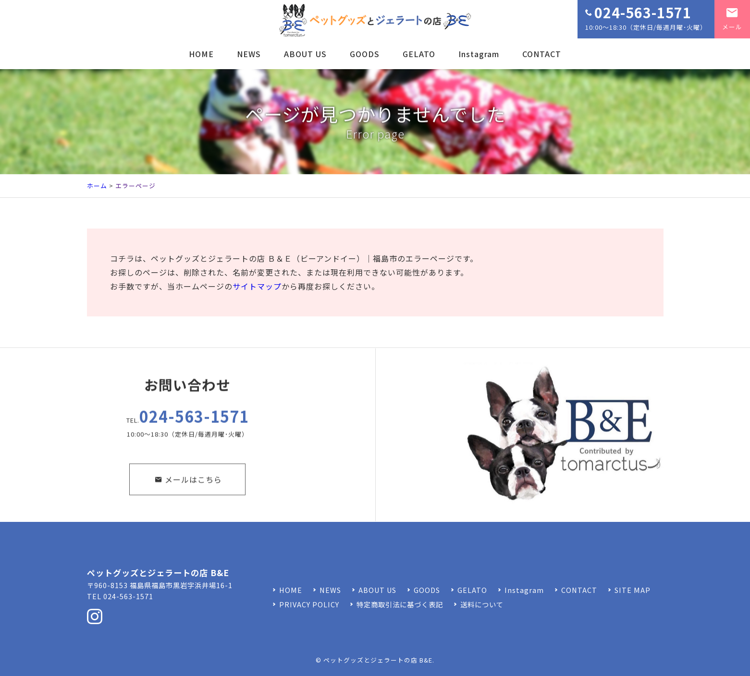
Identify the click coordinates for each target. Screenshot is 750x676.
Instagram (478, 54)
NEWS (249, 54)
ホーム (97, 185)
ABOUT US (305, 54)
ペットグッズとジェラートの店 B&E (377, 659)
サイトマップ (257, 286)
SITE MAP (633, 590)
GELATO (419, 54)
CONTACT (541, 54)
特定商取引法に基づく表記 (400, 604)
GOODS (365, 54)
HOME (201, 54)
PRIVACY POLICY (309, 604)
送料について (482, 604)
